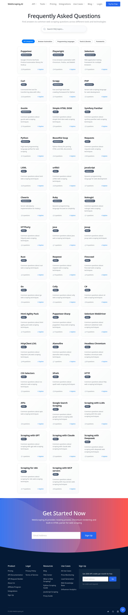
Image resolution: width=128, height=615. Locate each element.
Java (55, 227)
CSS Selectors (28, 373)
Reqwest (57, 256)
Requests (89, 137)
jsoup (87, 227)
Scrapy (56, 80)
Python (24, 137)
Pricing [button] (53, 4)
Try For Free (113, 4)
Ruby (55, 197)
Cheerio (25, 197)
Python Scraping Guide (49, 586)
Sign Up (11, 595)
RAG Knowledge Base (67, 584)
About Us (11, 583)
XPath (56, 373)
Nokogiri (89, 197)
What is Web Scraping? (48, 580)
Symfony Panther (93, 108)
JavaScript (89, 167)
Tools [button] (42, 4)
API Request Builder (15, 579)
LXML (23, 167)
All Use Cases (66, 571)
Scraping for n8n (29, 467)
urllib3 (56, 167)
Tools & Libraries (85, 41)
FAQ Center (47, 575)
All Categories (28, 41)
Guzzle (24, 108)
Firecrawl (89, 256)
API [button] (33, 4)
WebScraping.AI (15, 4)
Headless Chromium (95, 343)
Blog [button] (90, 4)
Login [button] (99, 4)
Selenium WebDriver (95, 313)
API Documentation (15, 575)
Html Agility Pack (30, 313)
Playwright (58, 51)
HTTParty (25, 227)
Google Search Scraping (60, 404)
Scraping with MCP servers (62, 469)
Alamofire (58, 343)
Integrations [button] (65, 4)
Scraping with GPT (30, 435)
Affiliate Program (14, 587)
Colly (55, 286)
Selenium (89, 51)
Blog (45, 571)
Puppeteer (26, 51)
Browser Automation (45, 41)
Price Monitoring (67, 575)
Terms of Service (32, 575)
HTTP (87, 373)
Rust (23, 256)
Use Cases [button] (78, 4)
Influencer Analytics (68, 589)
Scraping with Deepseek (91, 437)
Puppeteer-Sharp (61, 313)
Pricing (10, 571)
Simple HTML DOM (62, 108)
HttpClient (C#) (28, 343)
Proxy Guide (48, 596)
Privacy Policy (31, 571)
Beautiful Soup (60, 137)
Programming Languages (66, 41)
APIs (23, 402)
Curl (23, 80)
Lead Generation (67, 579)
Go (22, 286)
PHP (86, 80)
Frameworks (100, 41)
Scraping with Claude (64, 435)
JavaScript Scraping (50, 592)
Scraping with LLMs (94, 402)
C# (85, 286)
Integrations (12, 591)
